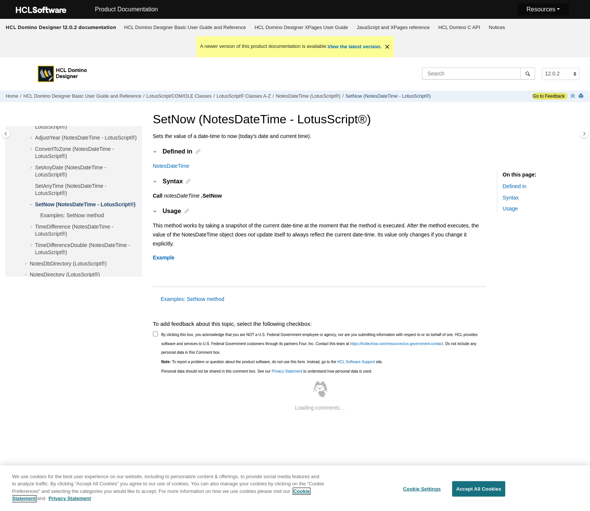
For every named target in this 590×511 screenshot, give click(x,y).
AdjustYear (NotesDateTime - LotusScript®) (86, 138)
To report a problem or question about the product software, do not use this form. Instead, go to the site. (272, 362)
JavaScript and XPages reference (393, 27)
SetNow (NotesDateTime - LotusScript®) (388, 96)
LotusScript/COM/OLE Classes (179, 96)
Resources (540, 9)
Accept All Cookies (478, 493)
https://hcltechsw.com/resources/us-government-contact (396, 344)
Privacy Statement (287, 371)
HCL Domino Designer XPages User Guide (301, 27)
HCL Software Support (356, 362)
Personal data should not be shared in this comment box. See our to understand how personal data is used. (266, 371)
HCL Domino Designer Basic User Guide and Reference (185, 27)
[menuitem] (185, 27)
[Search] (527, 74)
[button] (32, 138)
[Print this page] (581, 96)
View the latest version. (354, 46)
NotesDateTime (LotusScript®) (308, 96)
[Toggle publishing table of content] (6, 134)
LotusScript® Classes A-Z (244, 96)
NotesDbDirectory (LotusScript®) (68, 264)
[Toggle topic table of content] (584, 134)
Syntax (511, 198)
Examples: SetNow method (72, 215)
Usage (510, 209)
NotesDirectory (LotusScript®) (65, 275)
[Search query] (478, 74)
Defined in (514, 186)
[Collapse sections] (573, 96)
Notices (497, 27)
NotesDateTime (171, 166)
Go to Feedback (549, 96)
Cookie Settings (422, 493)
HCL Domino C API (459, 27)
